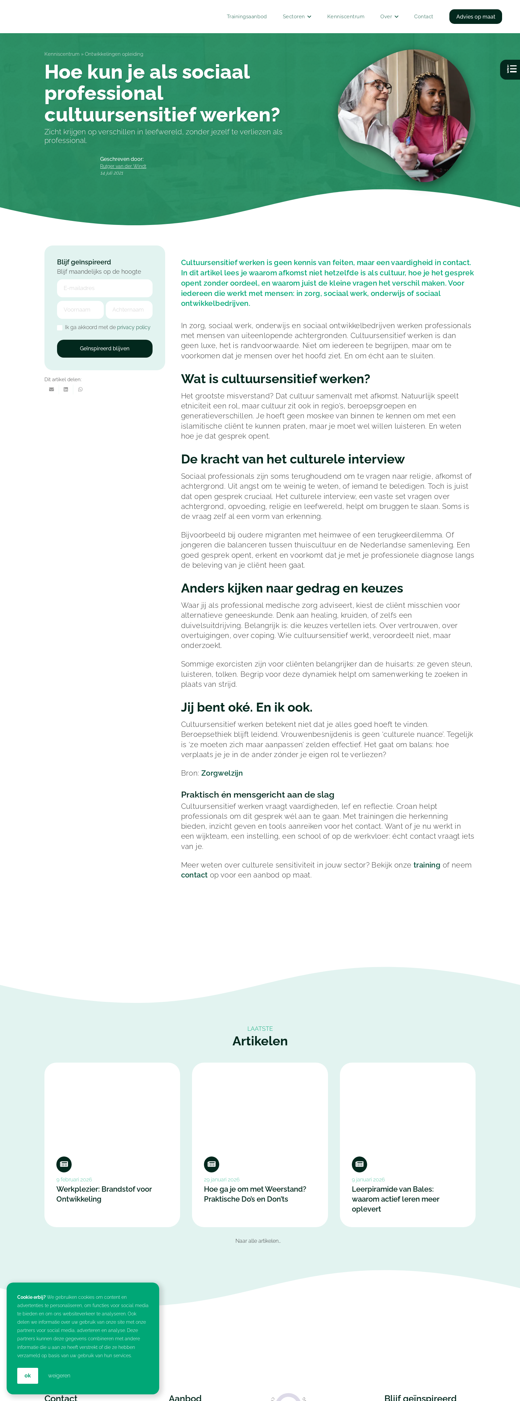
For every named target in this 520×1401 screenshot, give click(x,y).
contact (194, 875)
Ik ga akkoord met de (104, 327)
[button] (308, 16)
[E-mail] (51, 389)
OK (28, 1375)
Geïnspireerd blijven (104, 348)
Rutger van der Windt (123, 166)
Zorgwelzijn (222, 773)
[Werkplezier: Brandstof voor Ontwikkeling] (112, 1145)
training (427, 865)
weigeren (59, 1375)
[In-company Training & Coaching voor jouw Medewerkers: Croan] (144, 16)
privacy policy (134, 327)
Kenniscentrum (62, 54)
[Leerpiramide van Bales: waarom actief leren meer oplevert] (408, 1145)
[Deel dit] (66, 389)
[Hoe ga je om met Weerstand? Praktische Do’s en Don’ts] (260, 1145)
